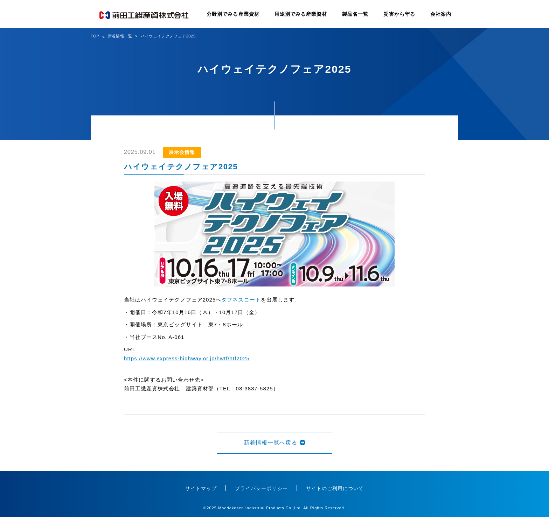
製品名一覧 (355, 14)
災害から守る (399, 14)
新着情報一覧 (120, 36)
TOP (95, 36)
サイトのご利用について (335, 488)
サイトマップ (201, 488)
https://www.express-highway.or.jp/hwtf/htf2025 (187, 358)
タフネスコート (240, 300)
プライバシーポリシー (261, 488)
